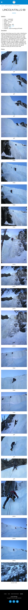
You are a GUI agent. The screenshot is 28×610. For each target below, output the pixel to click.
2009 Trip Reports (8, 5)
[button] (1, 2)
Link (13, 26)
